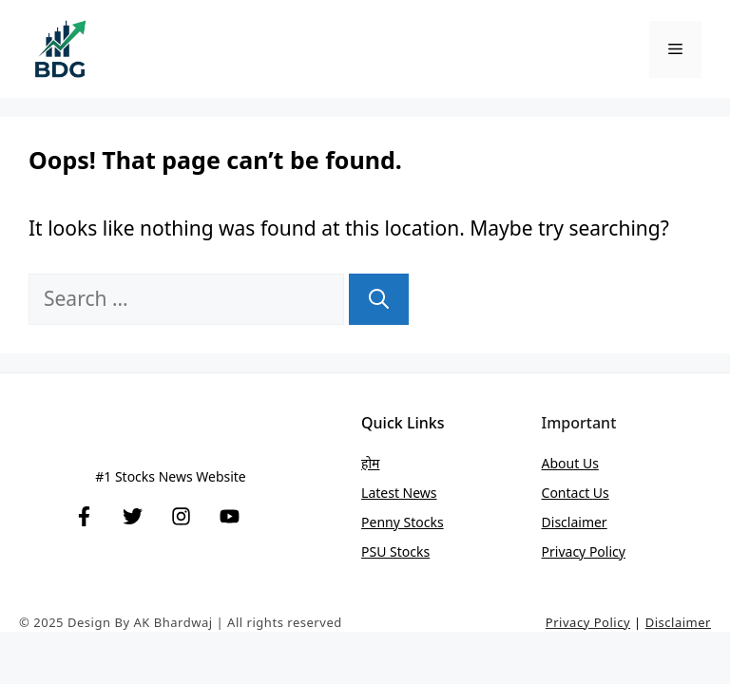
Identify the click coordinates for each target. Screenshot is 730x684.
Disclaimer (574, 522)
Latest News (399, 493)
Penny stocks (402, 522)
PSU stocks (395, 551)
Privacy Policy (583, 551)
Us (601, 493)
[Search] (379, 299)
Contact (567, 493)
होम (370, 463)
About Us (570, 463)
